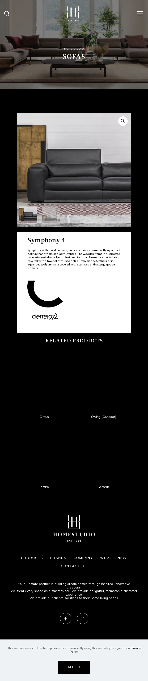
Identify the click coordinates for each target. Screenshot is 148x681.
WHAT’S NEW (113, 558)
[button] (123, 121)
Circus (44, 417)
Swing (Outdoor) (103, 417)
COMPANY (83, 558)
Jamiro (44, 487)
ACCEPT (74, 667)
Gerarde (103, 487)
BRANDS (58, 558)
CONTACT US (74, 566)
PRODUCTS (32, 558)
